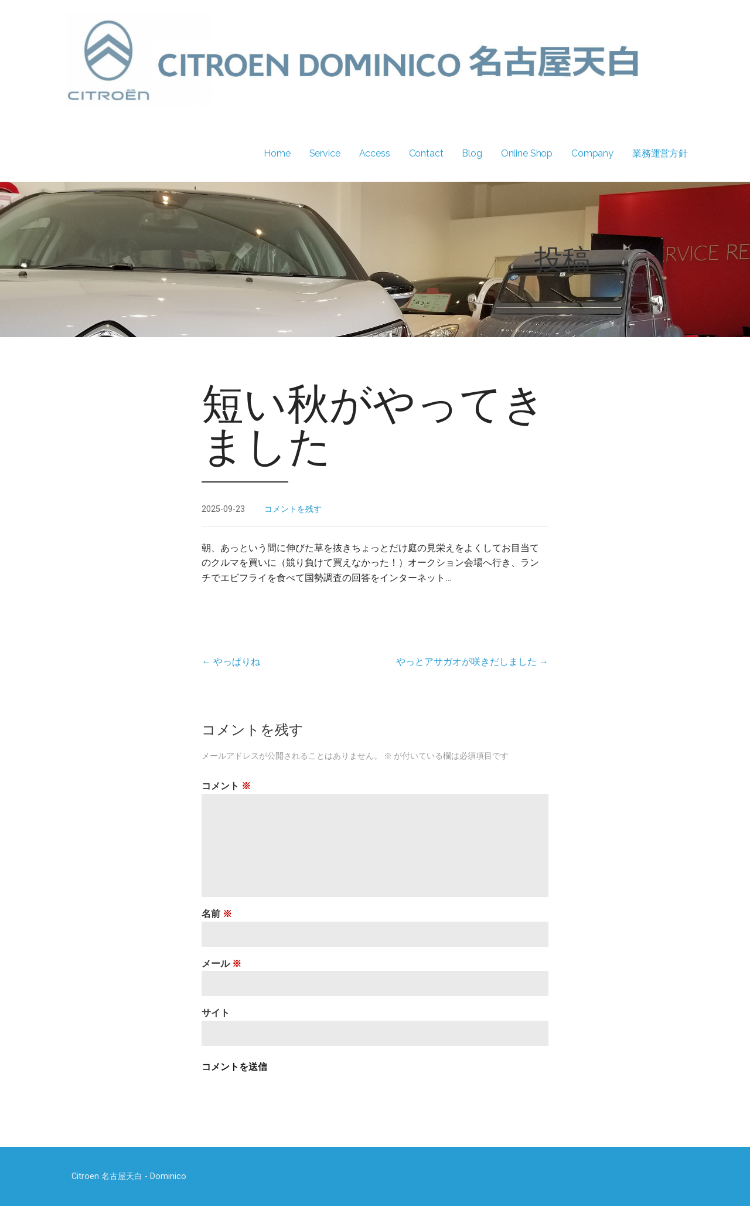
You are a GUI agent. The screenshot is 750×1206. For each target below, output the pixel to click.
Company (592, 153)
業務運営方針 (660, 153)
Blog (472, 153)
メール (221, 963)
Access (374, 153)
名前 (217, 913)
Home (277, 153)
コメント (226, 785)
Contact (426, 153)
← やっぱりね (231, 661)
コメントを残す (293, 509)
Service (324, 153)
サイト (216, 1012)
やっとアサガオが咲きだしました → (472, 661)
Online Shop (527, 153)
